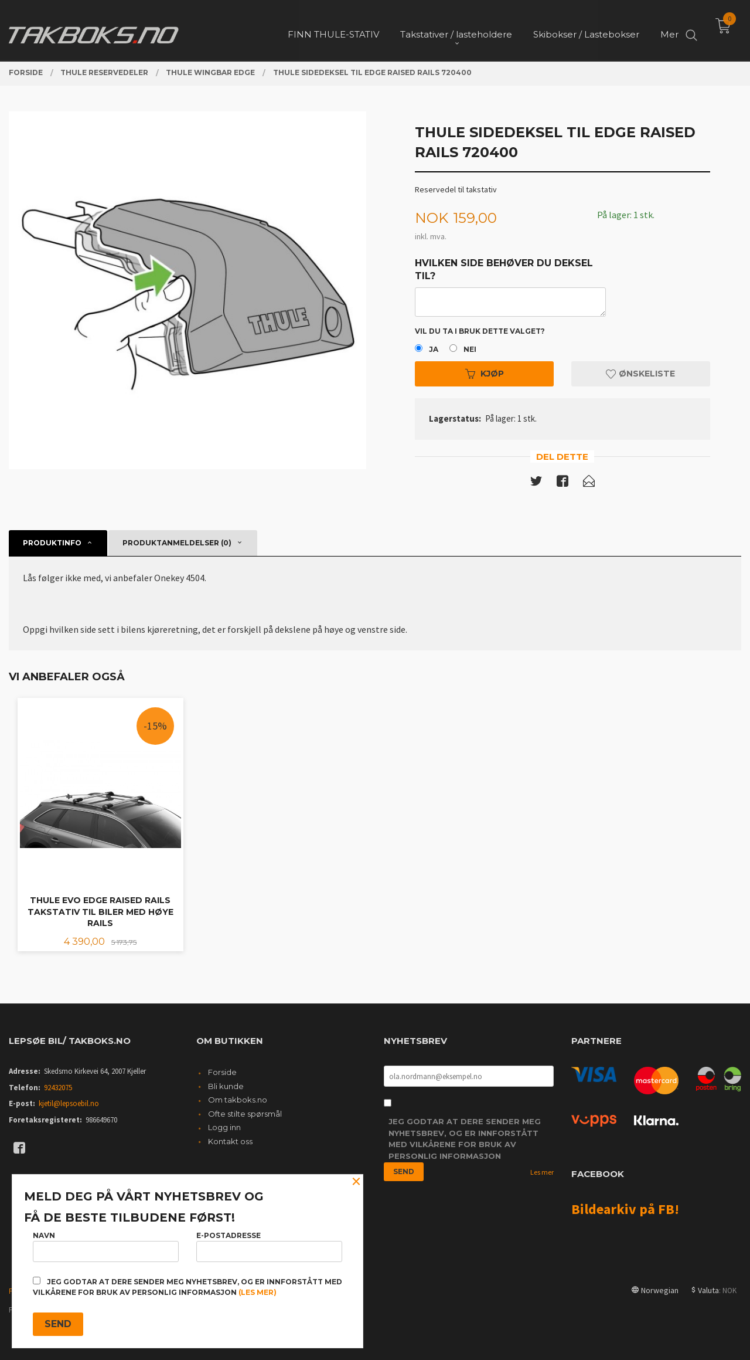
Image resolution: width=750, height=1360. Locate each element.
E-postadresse (269, 1246)
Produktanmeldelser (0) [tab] (176, 542)
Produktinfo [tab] (52, 542)
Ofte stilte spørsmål (245, 1113)
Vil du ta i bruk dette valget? (480, 331)
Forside (222, 1072)
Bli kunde (226, 1086)
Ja (433, 349)
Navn (106, 1246)
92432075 (58, 1088)
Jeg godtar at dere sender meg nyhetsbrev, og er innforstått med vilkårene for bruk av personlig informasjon (464, 1139)
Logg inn (224, 1127)
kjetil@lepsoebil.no (69, 1103)
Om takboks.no (237, 1099)
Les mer (542, 1172)
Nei (469, 349)
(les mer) (257, 1292)
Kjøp (484, 373)
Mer (669, 29)
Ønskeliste (640, 373)
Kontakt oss (230, 1141)
